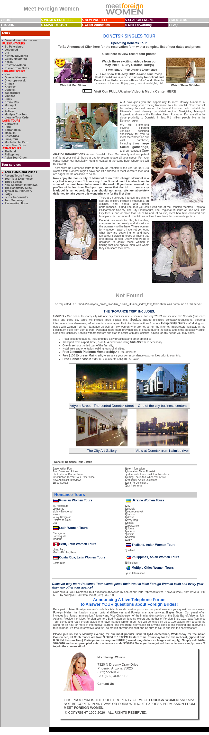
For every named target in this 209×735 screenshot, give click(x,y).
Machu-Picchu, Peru (64, 552)
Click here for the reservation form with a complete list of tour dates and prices (143, 47)
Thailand (10, 151)
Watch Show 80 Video (185, 84)
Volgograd (11, 49)
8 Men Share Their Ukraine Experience (131, 69)
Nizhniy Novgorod (16, 55)
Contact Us (105, 684)
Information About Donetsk (140, 471)
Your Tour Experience (18, 178)
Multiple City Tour (16, 114)
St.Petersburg (60, 505)
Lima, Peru (59, 549)
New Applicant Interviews (21, 184)
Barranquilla (12, 129)
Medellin (10, 132)
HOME (8, 20)
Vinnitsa (9, 95)
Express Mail (85, 355)
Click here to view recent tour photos (129, 54)
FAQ (174, 25)
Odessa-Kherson (15, 77)
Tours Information (135, 573)
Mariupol (10, 105)
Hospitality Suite (173, 323)
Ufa (6, 52)
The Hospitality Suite (18, 187)
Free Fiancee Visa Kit (78, 359)
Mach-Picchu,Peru (16, 142)
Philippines (11, 154)
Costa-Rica (11, 135)
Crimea (9, 83)
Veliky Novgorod (62, 517)
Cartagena (11, 123)
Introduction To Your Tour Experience (74, 477)
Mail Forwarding (140, 25)
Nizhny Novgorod (62, 511)
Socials (58, 316)
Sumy (8, 98)
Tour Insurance (133, 485)
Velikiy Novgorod (15, 58)
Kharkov (10, 86)
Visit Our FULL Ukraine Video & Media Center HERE (135, 91)
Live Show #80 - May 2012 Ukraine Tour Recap (131, 74)
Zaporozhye (12, 92)
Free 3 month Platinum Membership (88, 352)
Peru (7, 126)
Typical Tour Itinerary (18, 190)
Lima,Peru (11, 139)
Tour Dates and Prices (20, 172)
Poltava (9, 111)
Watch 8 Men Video (73, 84)
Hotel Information (135, 468)
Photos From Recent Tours (68, 474)
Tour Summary (14, 200)
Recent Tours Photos (18, 175)
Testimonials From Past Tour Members (147, 474)
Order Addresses (97, 25)
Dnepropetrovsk (15, 80)
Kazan (8, 61)
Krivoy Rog (131, 520)
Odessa (129, 517)
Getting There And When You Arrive (145, 477)
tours (158, 316)
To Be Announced (71, 47)
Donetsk (9, 89)
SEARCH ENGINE (141, 20)
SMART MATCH (55, 25)
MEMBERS (179, 20)
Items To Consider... (17, 197)
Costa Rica (59, 563)
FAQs (8, 194)
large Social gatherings (134, 145)
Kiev (7, 74)
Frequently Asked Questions (141, 480)
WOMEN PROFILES (58, 20)
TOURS (8, 25)
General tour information (20, 40)
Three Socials (13, 181)
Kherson (10, 108)
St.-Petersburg (13, 46)
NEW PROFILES (96, 20)
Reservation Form (16, 203)
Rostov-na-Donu (15, 65)
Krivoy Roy (11, 102)
